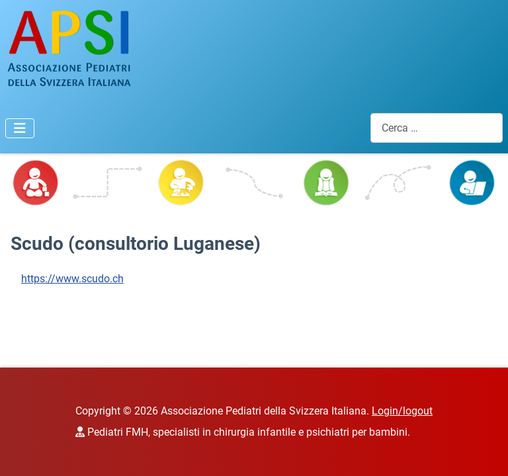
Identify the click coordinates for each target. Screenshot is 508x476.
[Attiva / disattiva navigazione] (19, 128)
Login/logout (402, 411)
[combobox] (436, 128)
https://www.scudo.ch (72, 278)
